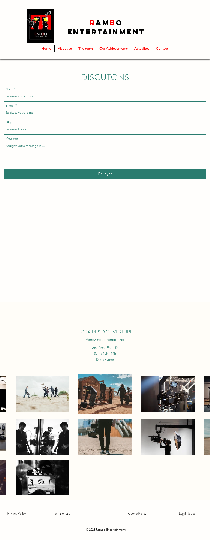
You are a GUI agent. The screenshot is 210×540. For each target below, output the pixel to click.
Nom (9, 89)
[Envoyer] (105, 174)
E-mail (10, 105)
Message (11, 138)
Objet (9, 122)
